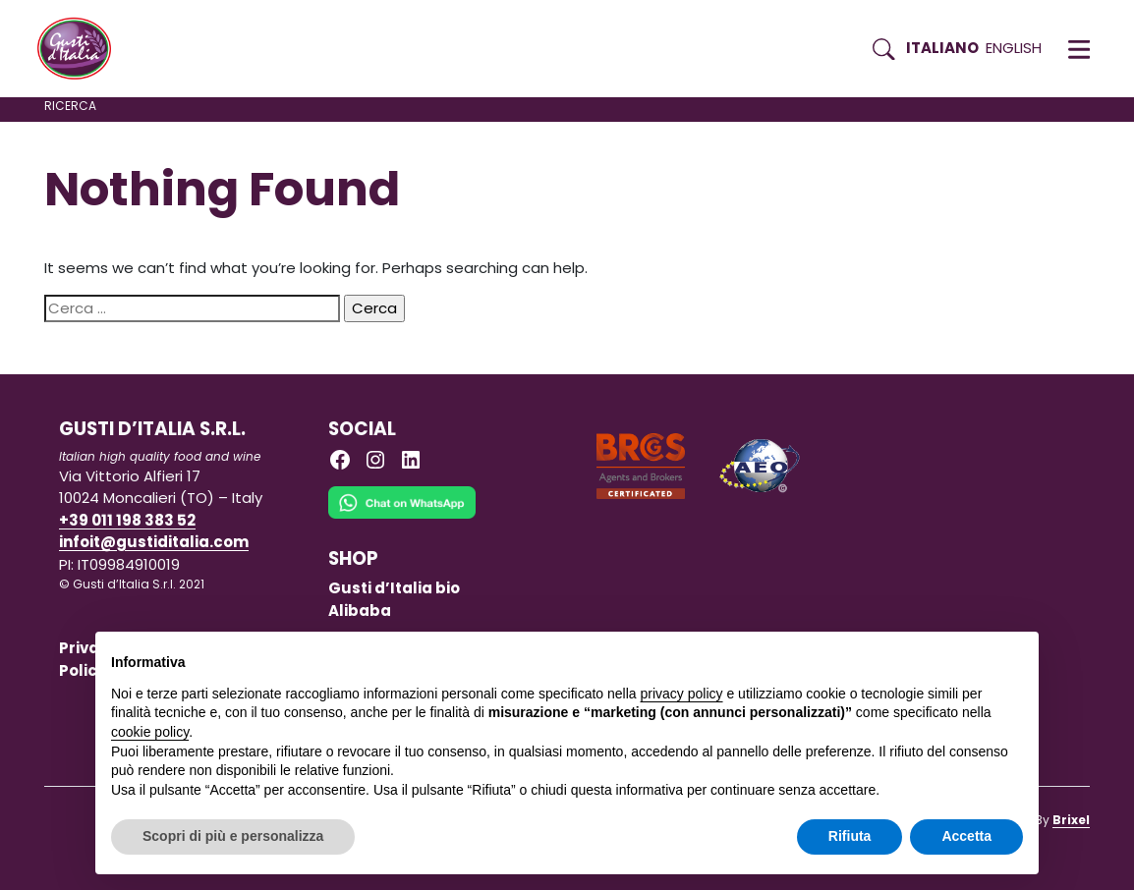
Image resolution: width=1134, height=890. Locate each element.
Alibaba (359, 610)
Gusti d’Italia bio (394, 588)
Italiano (942, 47)
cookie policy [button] (150, 732)
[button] (1079, 49)
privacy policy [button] (682, 693)
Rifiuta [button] (850, 836)
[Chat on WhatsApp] (402, 516)
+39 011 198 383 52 (127, 520)
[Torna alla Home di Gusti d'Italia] (81, 49)
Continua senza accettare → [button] (932, 656)
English (1014, 47)
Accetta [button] (966, 836)
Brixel (1071, 819)
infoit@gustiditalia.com (154, 541)
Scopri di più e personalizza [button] (232, 836)
